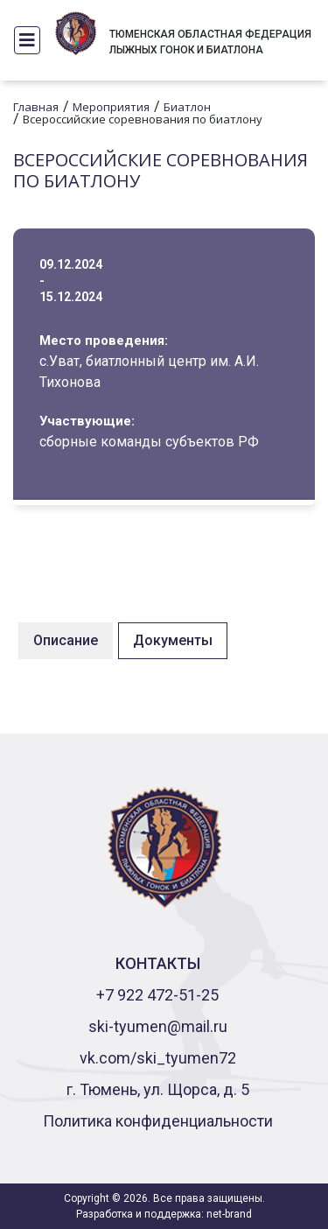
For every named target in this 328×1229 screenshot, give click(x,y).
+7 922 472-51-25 (157, 995)
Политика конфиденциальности (158, 1121)
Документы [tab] (173, 640)
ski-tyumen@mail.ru (157, 1026)
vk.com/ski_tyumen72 (158, 1058)
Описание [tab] (65, 640)
